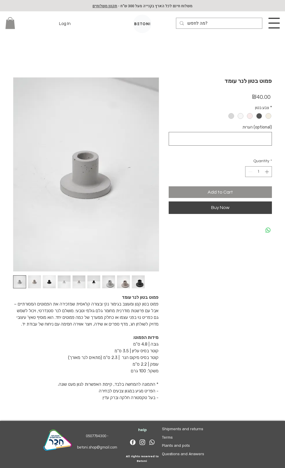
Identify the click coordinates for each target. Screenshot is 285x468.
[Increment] (267, 172)
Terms (167, 437)
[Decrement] (249, 172)
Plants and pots (176, 445)
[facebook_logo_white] (133, 442)
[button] (10, 23)
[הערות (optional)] (220, 139)
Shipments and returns (182, 429)
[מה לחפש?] (218, 23)
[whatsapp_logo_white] (152, 442)
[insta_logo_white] (142, 442)
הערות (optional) (257, 127)
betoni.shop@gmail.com (97, 447)
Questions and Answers (183, 454)
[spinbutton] (258, 172)
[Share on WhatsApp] (268, 230)
